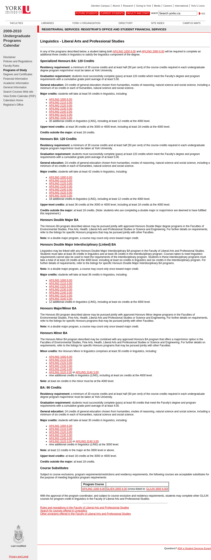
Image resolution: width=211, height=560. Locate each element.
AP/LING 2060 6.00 (152, 51)
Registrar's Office (13, 104)
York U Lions (198, 5)
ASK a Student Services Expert (194, 548)
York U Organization (86, 23)
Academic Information (16, 83)
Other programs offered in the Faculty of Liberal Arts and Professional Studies (85, 513)
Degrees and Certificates (17, 74)
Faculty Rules (11, 65)
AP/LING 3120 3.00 (60, 114)
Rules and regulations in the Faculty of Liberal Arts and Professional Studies (84, 507)
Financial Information (15, 78)
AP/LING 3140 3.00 (60, 117)
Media (157, 5)
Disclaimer (9, 57)
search (154, 13)
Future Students (86, 13)
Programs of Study (15, 70)
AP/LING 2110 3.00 (60, 102)
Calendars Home (13, 100)
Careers (167, 5)
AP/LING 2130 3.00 (60, 108)
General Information (15, 87)
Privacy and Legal (18, 556)
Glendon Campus (100, 5)
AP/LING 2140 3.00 (60, 111)
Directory (125, 23)
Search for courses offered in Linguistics (63, 510)
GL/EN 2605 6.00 (117, 488)
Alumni (116, 5)
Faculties (16, 23)
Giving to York (143, 5)
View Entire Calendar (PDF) (19, 96)
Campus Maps (191, 23)
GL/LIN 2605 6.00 (156, 488)
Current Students (112, 13)
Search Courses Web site (18, 91)
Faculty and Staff (138, 13)
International (181, 5)
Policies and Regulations (17, 61)
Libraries (47, 23)
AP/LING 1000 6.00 (124, 51)
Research (128, 5)
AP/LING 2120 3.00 (60, 105)
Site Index (157, 23)
